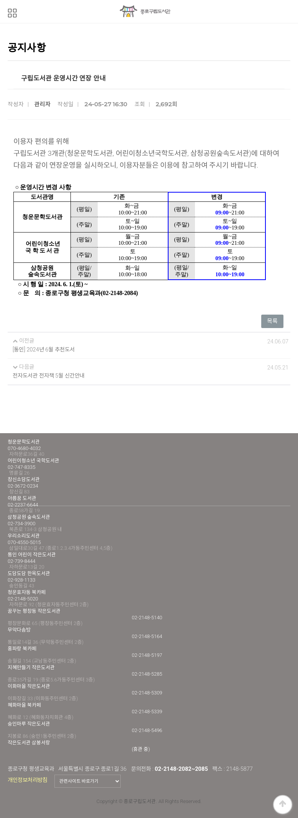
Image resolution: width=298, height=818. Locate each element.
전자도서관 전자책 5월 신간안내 (49, 376)
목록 (272, 321)
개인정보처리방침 (27, 780)
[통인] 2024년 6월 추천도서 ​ (44, 349)
